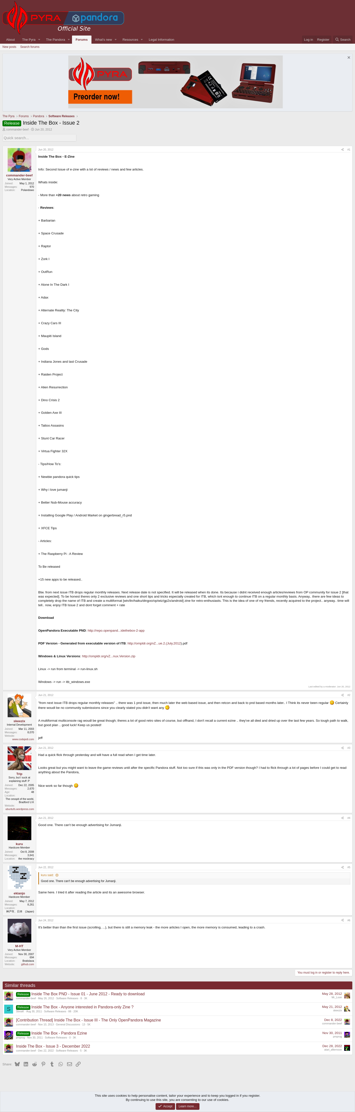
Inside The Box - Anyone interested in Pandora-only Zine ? (82, 1006)
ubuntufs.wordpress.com (19, 808)
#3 (348, 747)
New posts (9, 47)
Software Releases (67, 997)
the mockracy (26, 857)
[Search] (343, 40)
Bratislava (28, 960)
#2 (348, 694)
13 (83, 1023)
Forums (82, 39)
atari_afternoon (333, 1048)
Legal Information (161, 39)
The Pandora (55, 39)
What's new (103, 39)
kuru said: (47, 874)
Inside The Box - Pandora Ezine (59, 1032)
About (10, 39)
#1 (348, 148)
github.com (27, 963)
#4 (348, 817)
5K (88, 1023)
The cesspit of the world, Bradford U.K (20, 800)
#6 (348, 919)
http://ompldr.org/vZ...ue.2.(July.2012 (154, 643)
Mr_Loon (337, 996)
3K (85, 997)
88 (69, 1010)
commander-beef (17, 129)
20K (75, 1010)
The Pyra (29, 39)
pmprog (20, 1036)
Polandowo (27, 189)
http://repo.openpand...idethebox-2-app (116, 630)
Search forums (29, 47)
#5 (348, 866)
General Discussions (68, 1023)
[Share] (342, 149)
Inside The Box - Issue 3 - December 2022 (53, 1045)
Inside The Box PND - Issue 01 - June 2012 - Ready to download (88, 993)
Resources (130, 39)
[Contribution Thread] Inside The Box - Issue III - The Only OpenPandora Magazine (88, 1019)
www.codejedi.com (23, 738)
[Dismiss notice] (348, 58)
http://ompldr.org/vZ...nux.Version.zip (108, 656)
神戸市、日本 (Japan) (20, 910)
